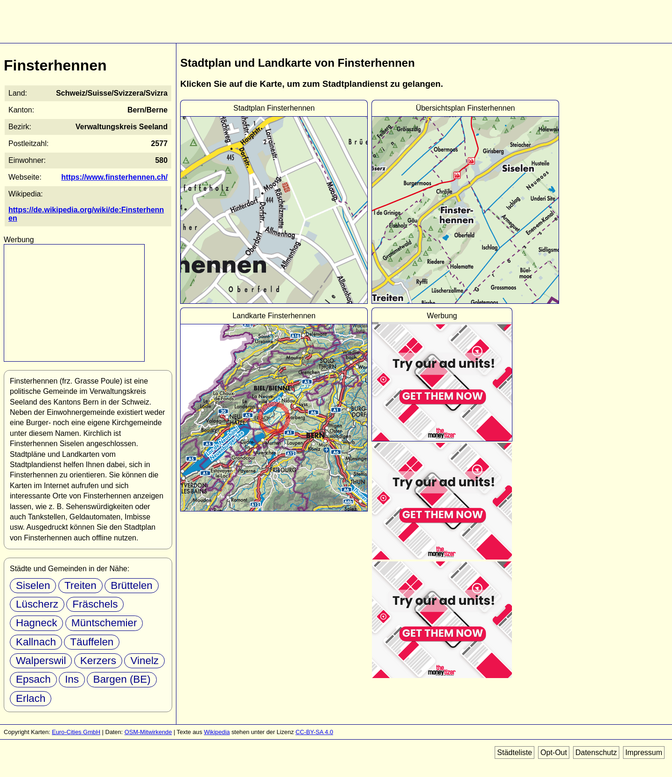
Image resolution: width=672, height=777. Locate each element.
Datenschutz (596, 752)
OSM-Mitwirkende (148, 731)
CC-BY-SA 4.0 (314, 731)
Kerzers (98, 660)
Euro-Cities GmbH (76, 731)
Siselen (33, 585)
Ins (72, 679)
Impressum (643, 752)
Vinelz (144, 660)
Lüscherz (37, 604)
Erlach (30, 698)
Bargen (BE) (121, 679)
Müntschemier (104, 623)
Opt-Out (553, 752)
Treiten (80, 585)
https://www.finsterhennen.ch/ (114, 177)
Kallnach (36, 642)
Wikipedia (217, 731)
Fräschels (95, 604)
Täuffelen (91, 642)
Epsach (33, 679)
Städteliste (514, 752)
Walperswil (41, 660)
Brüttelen (132, 585)
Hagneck (36, 623)
